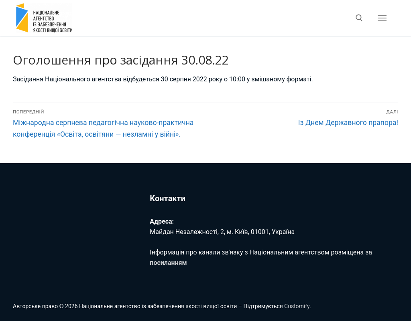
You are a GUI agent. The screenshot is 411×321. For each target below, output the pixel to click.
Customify (296, 306)
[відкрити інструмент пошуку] (359, 18)
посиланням (168, 262)
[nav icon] (382, 18)
